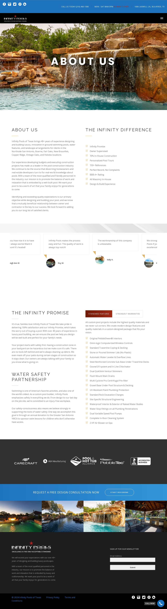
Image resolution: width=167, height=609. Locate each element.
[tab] (98, 313)
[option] (24, 251)
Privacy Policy (52, 597)
